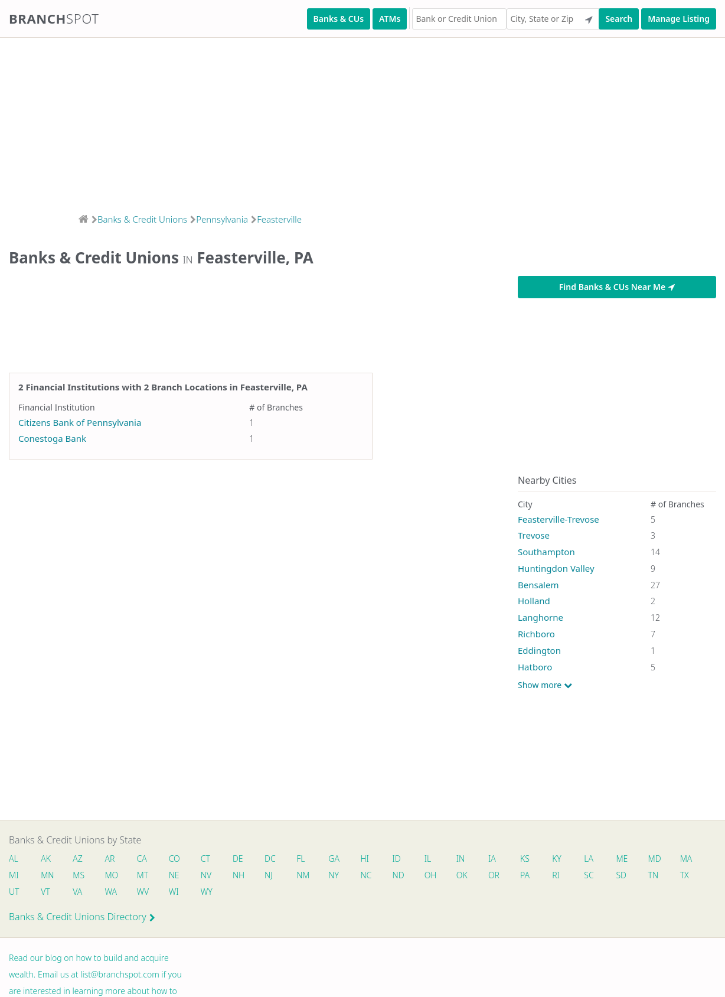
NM (303, 875)
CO (174, 858)
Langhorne (540, 617)
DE (238, 858)
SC (589, 875)
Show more (545, 685)
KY (557, 858)
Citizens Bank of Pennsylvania (79, 422)
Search (618, 18)
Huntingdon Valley (556, 568)
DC (270, 858)
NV (206, 875)
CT (205, 858)
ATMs (389, 18)
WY (207, 891)
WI (174, 891)
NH (238, 875)
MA (687, 858)
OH (430, 875)
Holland (534, 601)
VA (77, 891)
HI (365, 858)
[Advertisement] (354, 122)
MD (654, 858)
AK (46, 858)
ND (398, 875)
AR (110, 858)
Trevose (534, 535)
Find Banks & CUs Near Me (617, 286)
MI (14, 875)
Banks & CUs (338, 18)
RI (556, 875)
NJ (268, 875)
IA (493, 858)
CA (142, 858)
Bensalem (538, 585)
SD (621, 875)
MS (78, 875)
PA (525, 875)
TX (685, 875)
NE (174, 875)
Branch (54, 18)
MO (111, 875)
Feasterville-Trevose (558, 519)
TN (653, 875)
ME (622, 858)
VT (45, 891)
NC (366, 875)
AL (13, 858)
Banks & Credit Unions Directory (82, 916)
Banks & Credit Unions (142, 219)
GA (334, 858)
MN (47, 875)
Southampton (546, 552)
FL (301, 858)
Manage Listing (679, 18)
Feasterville (279, 219)
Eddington (539, 650)
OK (462, 875)
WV (143, 891)
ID (397, 858)
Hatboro (535, 667)
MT (143, 875)
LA (589, 858)
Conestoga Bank (52, 438)
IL (428, 858)
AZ (78, 858)
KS (525, 858)
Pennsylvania (222, 219)
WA (111, 891)
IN (460, 858)
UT (14, 891)
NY (334, 875)
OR (494, 875)
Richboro (536, 634)
